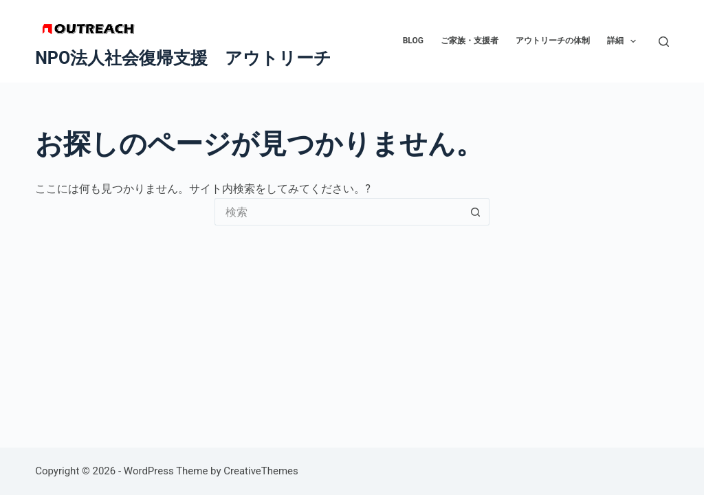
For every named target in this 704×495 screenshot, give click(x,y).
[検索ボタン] (476, 212)
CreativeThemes (260, 471)
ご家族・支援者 (469, 40)
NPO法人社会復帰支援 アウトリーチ (183, 58)
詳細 (624, 41)
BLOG (413, 40)
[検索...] (338, 212)
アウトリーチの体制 (553, 40)
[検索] (664, 41)
